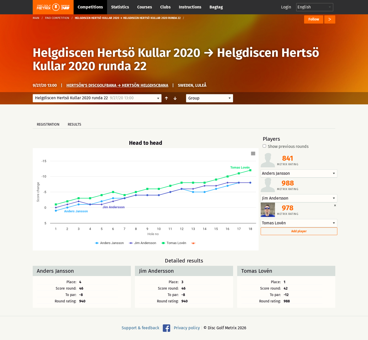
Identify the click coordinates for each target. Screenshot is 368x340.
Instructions (190, 7)
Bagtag (216, 7)
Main (36, 18)
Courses (144, 7)
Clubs (165, 7)
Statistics (120, 7)
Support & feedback (140, 327)
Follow (313, 19)
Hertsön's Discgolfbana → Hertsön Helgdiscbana (117, 85)
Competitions (90, 7)
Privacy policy (187, 327)
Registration (48, 124)
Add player (299, 231)
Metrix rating (287, 164)
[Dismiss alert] (335, 205)
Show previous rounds (285, 146)
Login (286, 7)
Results (74, 124)
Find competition (57, 18)
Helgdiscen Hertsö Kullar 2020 (116, 52)
